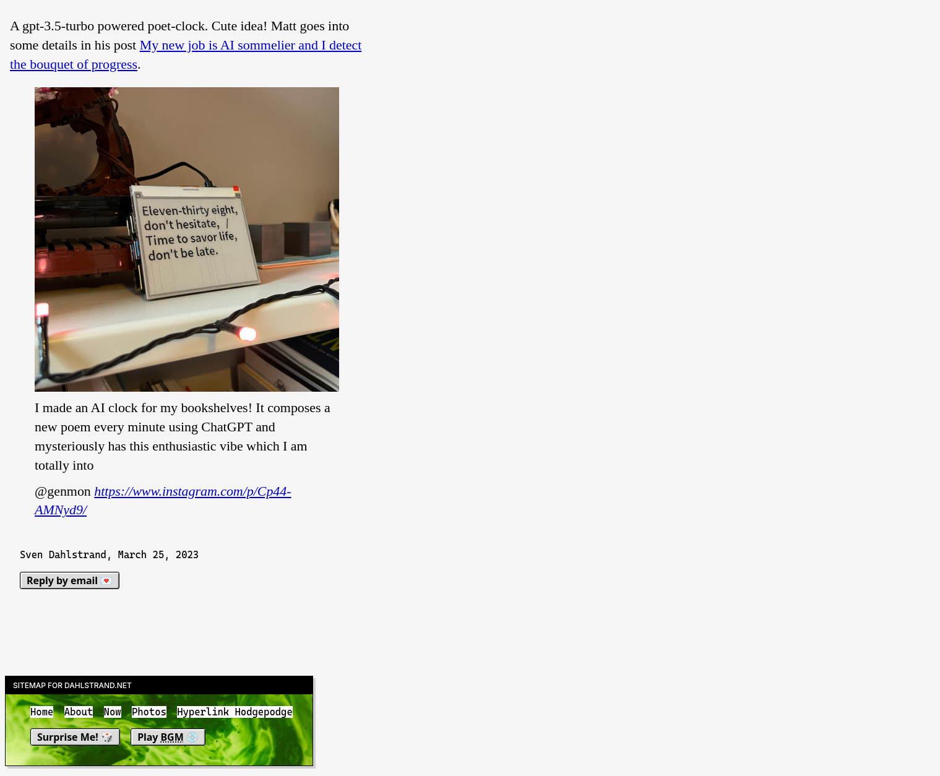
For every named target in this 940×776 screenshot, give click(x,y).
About (78, 712)
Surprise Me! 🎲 (75, 737)
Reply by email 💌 (70, 580)
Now (112, 712)
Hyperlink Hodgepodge (235, 712)
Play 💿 (168, 737)
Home (41, 712)
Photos (149, 712)
